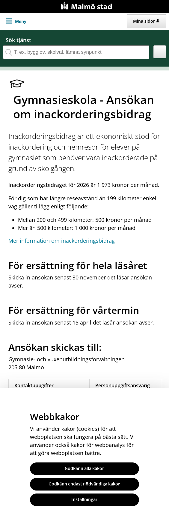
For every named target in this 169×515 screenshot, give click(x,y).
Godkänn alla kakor (84, 468)
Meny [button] (20, 21)
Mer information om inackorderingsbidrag (61, 240)
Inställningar (84, 499)
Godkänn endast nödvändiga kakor (84, 484)
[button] (159, 51)
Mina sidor (146, 21)
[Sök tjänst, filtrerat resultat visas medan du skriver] (76, 52)
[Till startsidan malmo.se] (87, 5)
